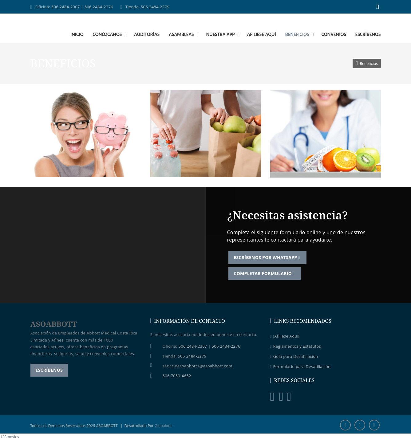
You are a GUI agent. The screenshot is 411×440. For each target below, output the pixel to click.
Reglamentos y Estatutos (295, 346)
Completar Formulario (265, 273)
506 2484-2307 (65, 7)
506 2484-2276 (99, 7)
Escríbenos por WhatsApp (267, 257)
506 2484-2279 (155, 7)
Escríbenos (49, 370)
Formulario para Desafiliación (300, 367)
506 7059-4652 (177, 375)
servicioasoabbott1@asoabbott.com (197, 366)
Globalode (163, 425)
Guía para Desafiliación (294, 356)
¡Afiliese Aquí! (284, 336)
